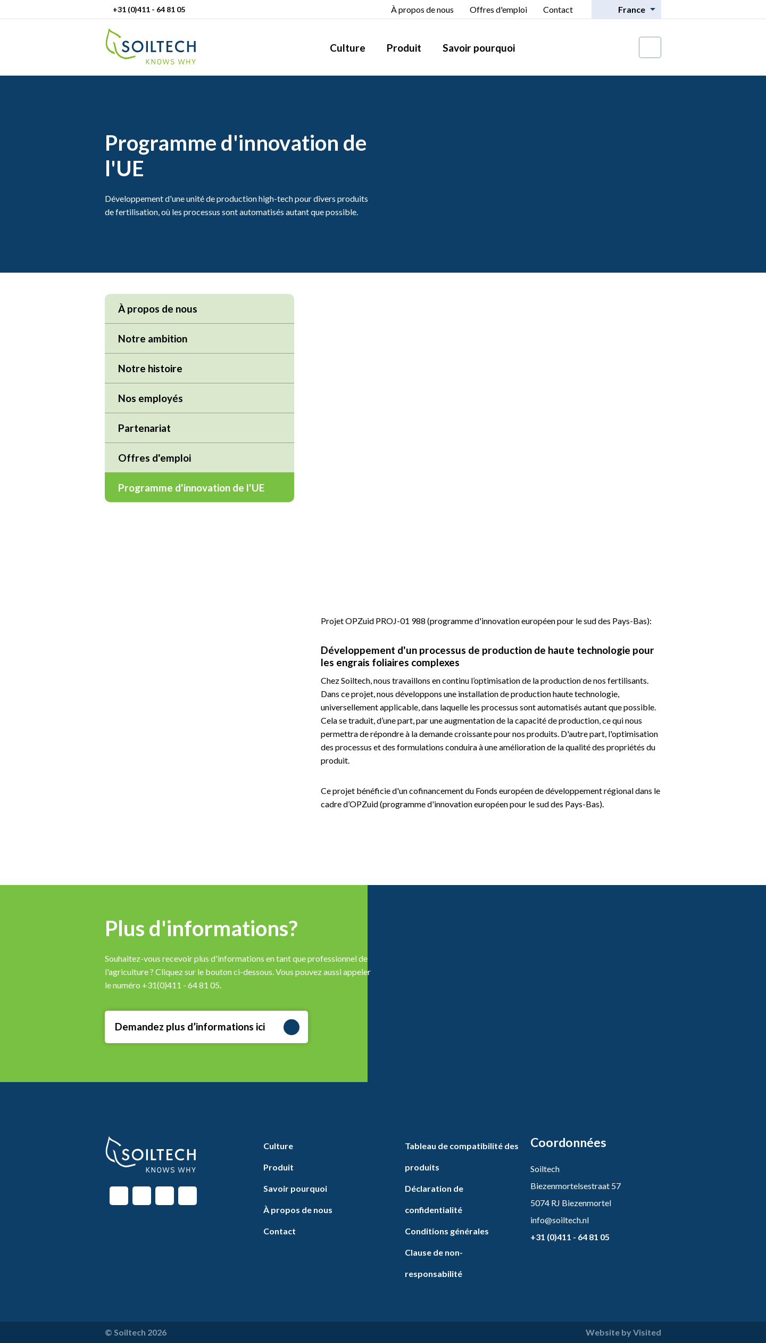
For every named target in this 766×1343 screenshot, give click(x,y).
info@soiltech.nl (559, 1220)
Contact (558, 9)
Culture (347, 48)
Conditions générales (447, 1231)
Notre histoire (150, 368)
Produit (404, 48)
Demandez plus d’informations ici (207, 1027)
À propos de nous (422, 9)
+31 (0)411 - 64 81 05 (149, 9)
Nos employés (150, 398)
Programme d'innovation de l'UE (201, 487)
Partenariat (144, 428)
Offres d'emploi (498, 9)
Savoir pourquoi (479, 48)
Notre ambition (152, 338)
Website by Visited (623, 1332)
